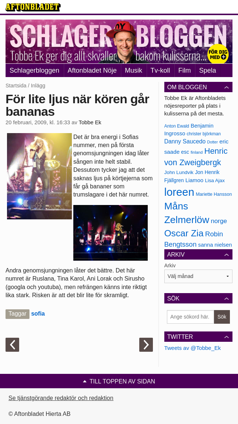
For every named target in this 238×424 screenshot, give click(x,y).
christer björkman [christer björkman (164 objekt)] (204, 133)
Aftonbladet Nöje (92, 70)
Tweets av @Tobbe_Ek (192, 348)
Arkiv (170, 265)
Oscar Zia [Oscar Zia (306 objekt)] (184, 233)
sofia (38, 313)
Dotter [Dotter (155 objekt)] (212, 142)
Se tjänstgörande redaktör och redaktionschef (67, 398)
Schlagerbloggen (34, 70)
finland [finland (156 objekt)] (196, 152)
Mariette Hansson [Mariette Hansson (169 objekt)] (214, 194)
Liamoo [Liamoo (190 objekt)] (194, 180)
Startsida (16, 85)
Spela (207, 70)
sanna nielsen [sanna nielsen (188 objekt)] (215, 245)
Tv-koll (160, 70)
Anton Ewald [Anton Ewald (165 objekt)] (176, 126)
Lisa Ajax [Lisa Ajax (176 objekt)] (215, 180)
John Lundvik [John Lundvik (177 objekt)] (178, 172)
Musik (133, 70)
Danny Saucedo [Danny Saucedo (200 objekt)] (185, 141)
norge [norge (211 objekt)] (219, 221)
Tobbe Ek (90, 122)
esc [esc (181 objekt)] (185, 152)
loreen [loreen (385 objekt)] (179, 192)
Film (184, 70)
